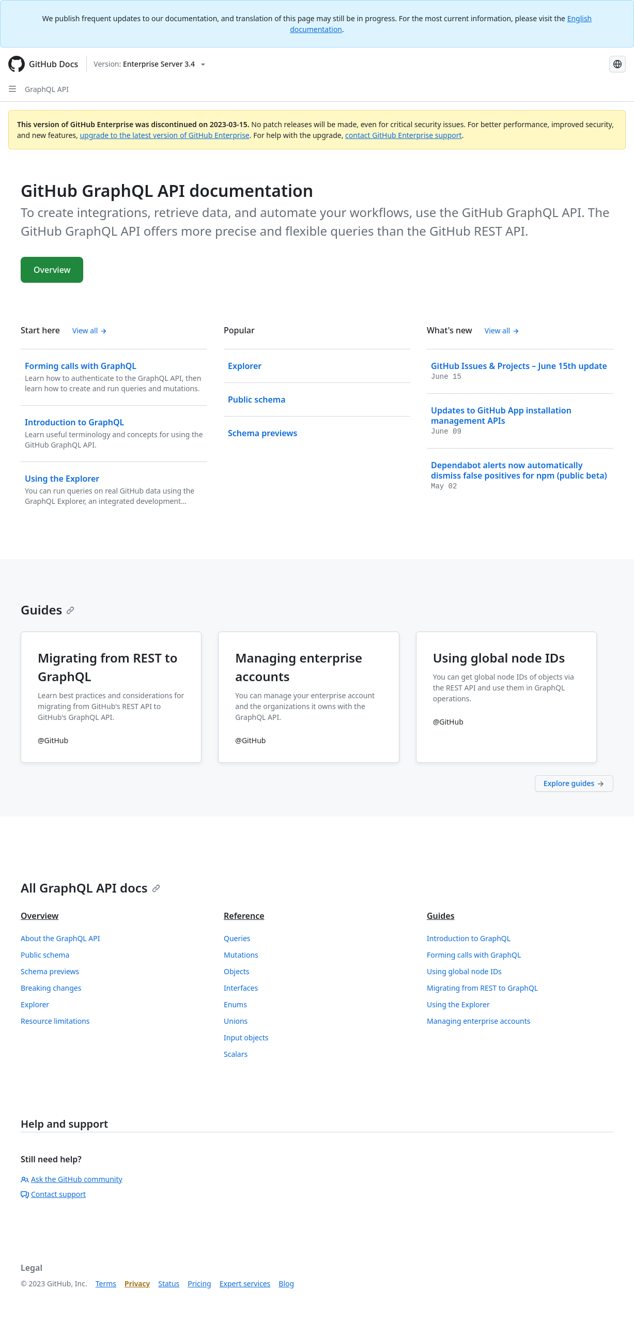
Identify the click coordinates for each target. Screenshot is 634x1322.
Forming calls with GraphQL (474, 955)
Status (168, 1283)
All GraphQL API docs (90, 887)
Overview (52, 269)
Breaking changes (51, 988)
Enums (235, 1004)
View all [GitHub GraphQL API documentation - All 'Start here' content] (89, 330)
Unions (236, 1021)
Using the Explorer (458, 1004)
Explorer (35, 1004)
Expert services (245, 1283)
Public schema (45, 955)
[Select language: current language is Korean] (617, 64)
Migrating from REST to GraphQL (482, 988)
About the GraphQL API (60, 938)
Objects (237, 971)
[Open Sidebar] (12, 89)
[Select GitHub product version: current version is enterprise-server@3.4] (149, 64)
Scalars (236, 1054)
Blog (286, 1283)
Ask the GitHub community (71, 1179)
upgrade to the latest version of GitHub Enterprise (164, 135)
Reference (244, 915)
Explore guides (574, 783)
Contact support (53, 1194)
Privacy (137, 1283)
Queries (237, 938)
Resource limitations (55, 1021)
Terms (106, 1283)
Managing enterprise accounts (479, 1021)
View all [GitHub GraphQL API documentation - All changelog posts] (502, 330)
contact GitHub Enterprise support (403, 135)
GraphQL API (47, 89)
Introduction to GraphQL (469, 938)
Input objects (246, 1037)
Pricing (199, 1283)
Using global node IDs (464, 971)
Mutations (241, 955)
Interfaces (241, 988)
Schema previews (50, 971)
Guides (47, 609)
